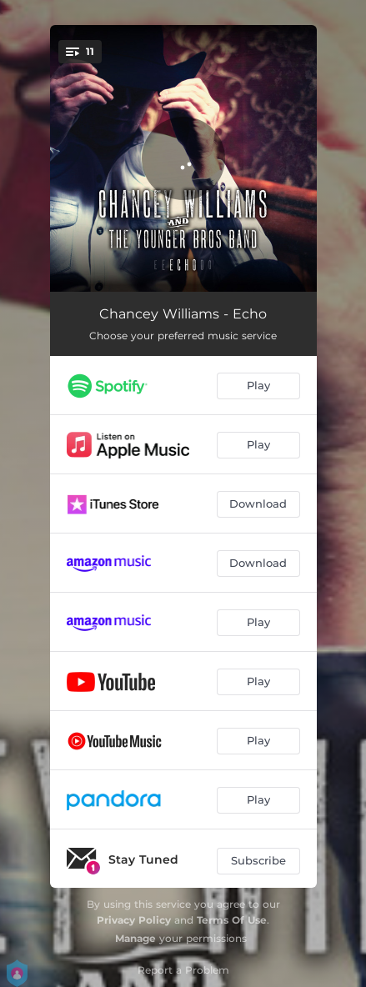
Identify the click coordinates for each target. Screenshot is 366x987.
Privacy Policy (134, 920)
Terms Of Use (232, 920)
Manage (135, 938)
